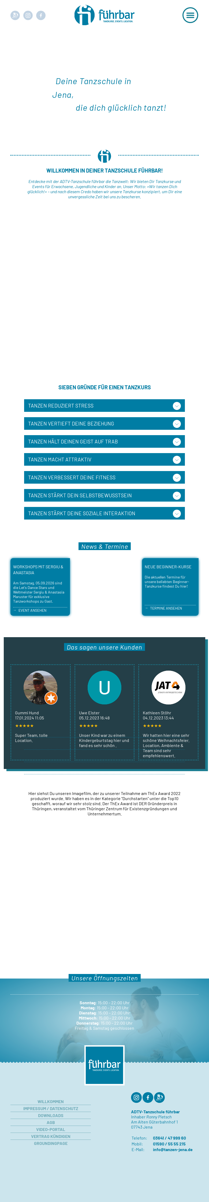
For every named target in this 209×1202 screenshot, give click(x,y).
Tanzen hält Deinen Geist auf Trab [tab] (73, 441)
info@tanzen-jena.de (173, 1149)
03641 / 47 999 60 (169, 1137)
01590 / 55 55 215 (169, 1143)
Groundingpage (51, 1143)
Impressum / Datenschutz (50, 1108)
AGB (51, 1122)
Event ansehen (32, 610)
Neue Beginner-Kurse (168, 566)
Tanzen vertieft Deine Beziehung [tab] (71, 423)
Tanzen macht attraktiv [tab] (59, 459)
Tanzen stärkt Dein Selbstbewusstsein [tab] (80, 495)
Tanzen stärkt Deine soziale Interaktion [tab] (81, 513)
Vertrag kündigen (50, 1136)
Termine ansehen (166, 608)
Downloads (51, 1115)
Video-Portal (50, 1129)
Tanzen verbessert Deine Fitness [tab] (71, 477)
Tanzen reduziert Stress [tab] (61, 405)
